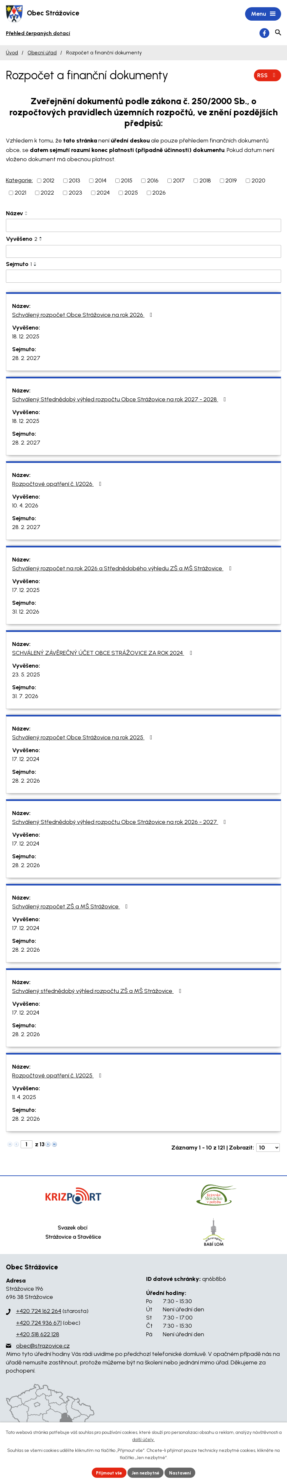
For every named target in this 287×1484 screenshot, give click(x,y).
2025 (131, 193)
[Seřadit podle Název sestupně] (26, 215)
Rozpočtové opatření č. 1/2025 (58, 1076)
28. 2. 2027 (26, 358)
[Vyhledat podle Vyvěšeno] (143, 252)
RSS (267, 75)
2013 (74, 181)
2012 (48, 181)
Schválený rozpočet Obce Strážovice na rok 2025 (83, 738)
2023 (75, 193)
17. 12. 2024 (25, 759)
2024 (103, 193)
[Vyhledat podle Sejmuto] (143, 276)
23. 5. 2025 (26, 675)
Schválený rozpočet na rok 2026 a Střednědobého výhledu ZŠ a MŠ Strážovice (123, 569)
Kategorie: (19, 180)
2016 (153, 181)
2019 (231, 181)
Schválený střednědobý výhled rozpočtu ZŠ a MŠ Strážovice (98, 991)
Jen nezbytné (146, 1472)
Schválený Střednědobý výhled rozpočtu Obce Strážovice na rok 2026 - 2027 (120, 822)
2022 (47, 193)
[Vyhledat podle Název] (143, 226)
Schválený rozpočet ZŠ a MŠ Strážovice (71, 907)
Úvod (12, 53)
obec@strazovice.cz (43, 1346)
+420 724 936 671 (39, 1323)
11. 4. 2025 (24, 1097)
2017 (179, 181)
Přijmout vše (107, 1472)
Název (14, 214)
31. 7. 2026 (25, 696)
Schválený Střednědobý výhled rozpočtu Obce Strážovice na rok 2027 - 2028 (120, 400)
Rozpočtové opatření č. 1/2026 (58, 484)
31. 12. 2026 (25, 612)
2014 (100, 181)
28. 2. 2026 (26, 781)
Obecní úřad (42, 53)
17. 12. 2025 (26, 590)
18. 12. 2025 (25, 337)
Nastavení (182, 1472)
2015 (126, 181)
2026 (159, 193)
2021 (20, 193)
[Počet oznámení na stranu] (268, 1148)
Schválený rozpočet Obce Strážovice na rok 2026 (83, 315)
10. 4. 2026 (25, 506)
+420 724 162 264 (38, 1312)
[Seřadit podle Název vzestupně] (26, 212)
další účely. (143, 1439)
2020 (258, 181)
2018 (205, 181)
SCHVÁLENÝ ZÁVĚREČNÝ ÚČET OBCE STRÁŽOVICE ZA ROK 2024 (103, 653)
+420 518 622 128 (37, 1335)
